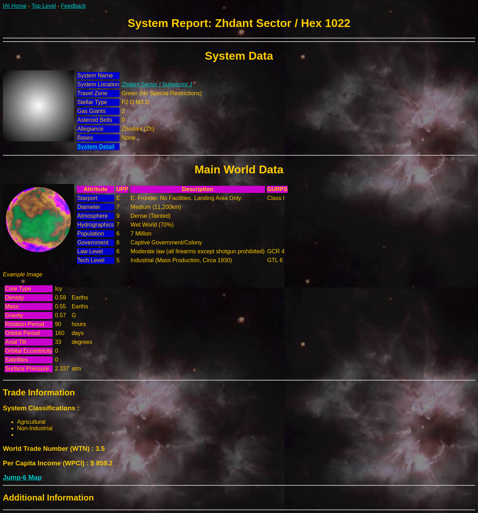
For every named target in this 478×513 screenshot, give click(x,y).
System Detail (96, 147)
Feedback (73, 6)
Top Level (44, 6)
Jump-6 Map (22, 477)
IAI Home (15, 6)
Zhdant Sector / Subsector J (157, 84)
